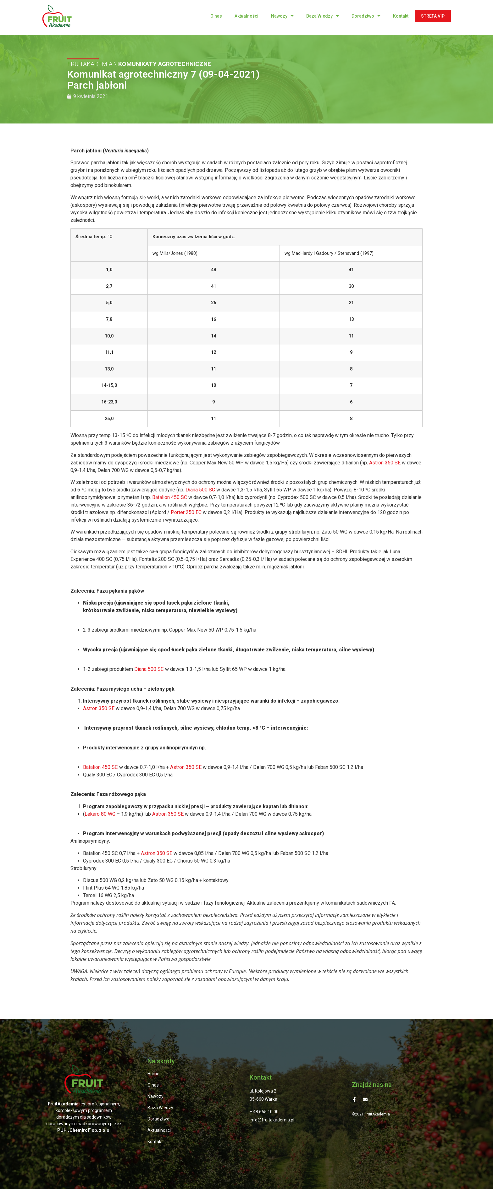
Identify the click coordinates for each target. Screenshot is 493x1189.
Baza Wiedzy (322, 16)
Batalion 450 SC (169, 497)
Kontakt (400, 16)
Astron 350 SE (385, 463)
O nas (216, 16)
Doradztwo (366, 16)
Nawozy (282, 16)
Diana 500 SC (200, 490)
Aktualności (246, 16)
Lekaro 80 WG (100, 814)
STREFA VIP (433, 16)
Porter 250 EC (186, 512)
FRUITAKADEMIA (90, 64)
